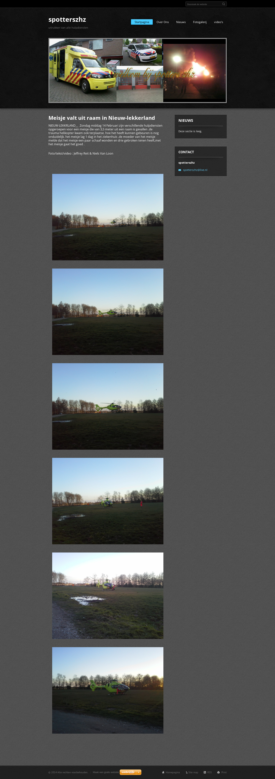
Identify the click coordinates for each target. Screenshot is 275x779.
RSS (209, 772)
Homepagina (173, 772)
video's (218, 22)
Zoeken (224, 4)
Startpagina (142, 22)
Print (224, 772)
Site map (193, 772)
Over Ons (163, 22)
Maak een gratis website (106, 772)
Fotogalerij (200, 22)
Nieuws (181, 22)
